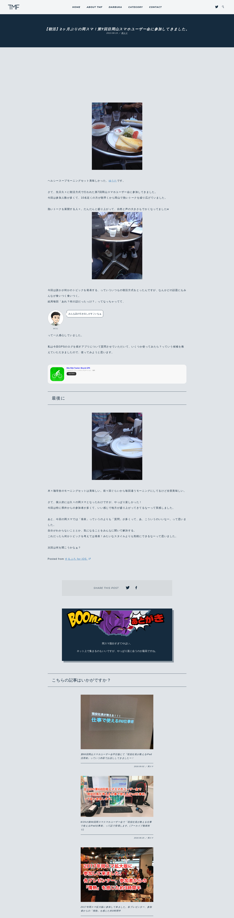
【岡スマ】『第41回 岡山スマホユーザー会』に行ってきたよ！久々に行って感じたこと (161, 817)
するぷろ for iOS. (76, 559)
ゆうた (113, 180)
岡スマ (124, 33)
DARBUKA (115, 7)
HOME (76, 7)
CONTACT (155, 7)
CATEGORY (135, 7)
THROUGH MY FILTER (14, 7)
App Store (71, 374)
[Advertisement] (117, 79)
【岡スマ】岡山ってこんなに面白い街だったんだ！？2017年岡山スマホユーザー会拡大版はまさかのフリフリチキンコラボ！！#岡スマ (72, 798)
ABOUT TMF (94, 7)
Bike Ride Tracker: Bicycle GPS (78, 368)
